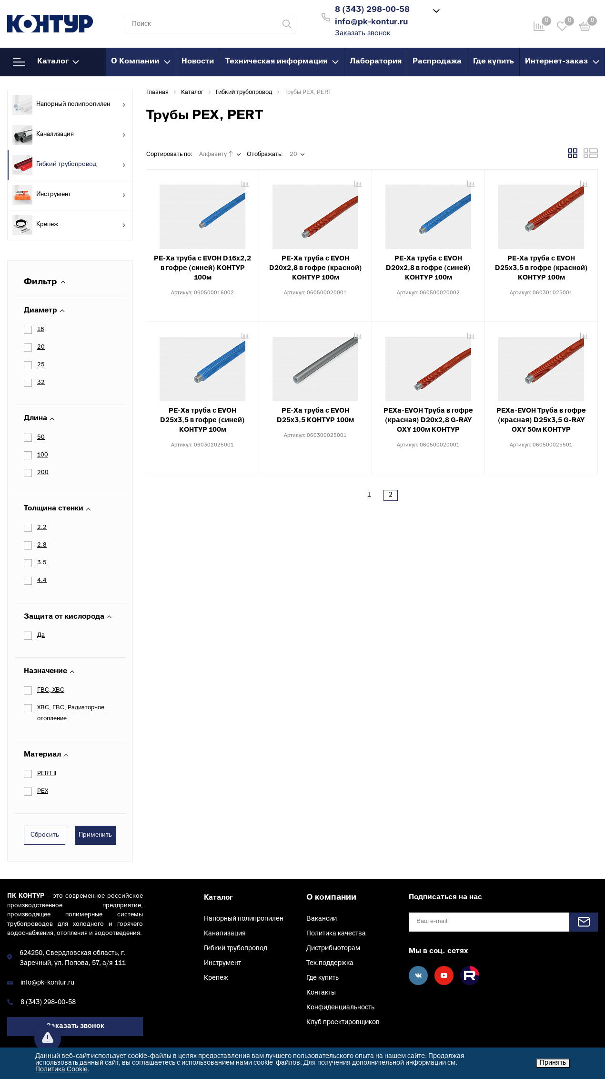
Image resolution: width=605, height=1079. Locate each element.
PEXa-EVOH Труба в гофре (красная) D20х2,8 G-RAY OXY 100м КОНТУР (428, 420)
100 (42, 455)
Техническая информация (282, 61)
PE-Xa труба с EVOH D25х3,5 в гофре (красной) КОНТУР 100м (541, 268)
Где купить (493, 61)
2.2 (42, 527)
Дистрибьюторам (333, 948)
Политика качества (336, 934)
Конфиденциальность (340, 1008)
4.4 (42, 580)
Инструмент (69, 195)
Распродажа (437, 61)
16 (40, 329)
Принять (553, 1063)
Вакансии (321, 919)
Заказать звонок (363, 34)
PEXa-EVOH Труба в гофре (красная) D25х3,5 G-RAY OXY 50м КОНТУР (541, 420)
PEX (42, 791)
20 (41, 347)
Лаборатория (376, 61)
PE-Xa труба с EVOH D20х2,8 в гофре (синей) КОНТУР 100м (428, 268)
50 (41, 437)
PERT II (46, 774)
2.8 (42, 545)
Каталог (46, 62)
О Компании (141, 61)
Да (41, 635)
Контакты (321, 993)
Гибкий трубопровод (69, 165)
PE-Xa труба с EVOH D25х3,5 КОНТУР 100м (315, 416)
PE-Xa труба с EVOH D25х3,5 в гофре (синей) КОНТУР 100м (202, 420)
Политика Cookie (61, 1070)
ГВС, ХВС (50, 690)
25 (41, 365)
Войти (463, 16)
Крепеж (69, 225)
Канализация (69, 135)
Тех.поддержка (329, 963)
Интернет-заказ (562, 61)
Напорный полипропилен (69, 105)
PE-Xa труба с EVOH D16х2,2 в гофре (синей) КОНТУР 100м (202, 268)
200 (43, 473)
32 (41, 382)
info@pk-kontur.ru (47, 983)
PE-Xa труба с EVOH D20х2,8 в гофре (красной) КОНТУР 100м (315, 268)
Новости (198, 61)
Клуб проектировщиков (343, 1022)
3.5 (42, 563)
